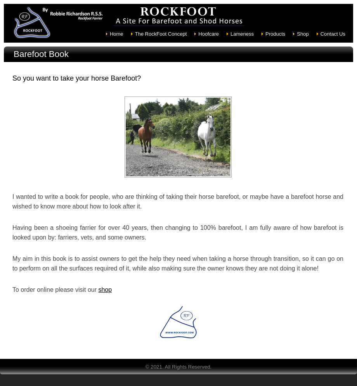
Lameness (242, 34)
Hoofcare (208, 34)
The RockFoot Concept (161, 34)
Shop (302, 34)
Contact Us (333, 34)
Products (275, 34)
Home (116, 34)
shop (105, 289)
